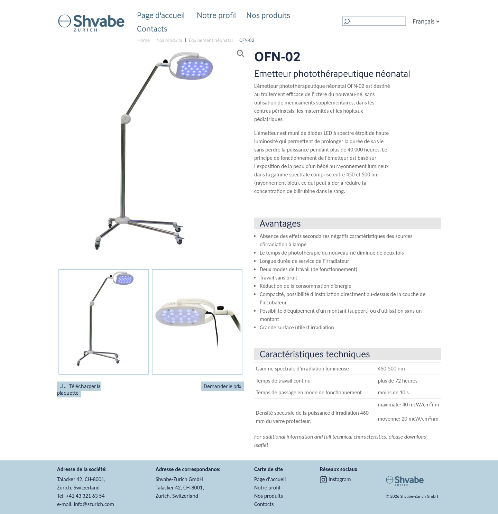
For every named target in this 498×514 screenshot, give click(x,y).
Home (143, 40)
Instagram (335, 479)
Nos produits (268, 16)
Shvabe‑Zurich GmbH (419, 496)
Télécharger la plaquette (79, 389)
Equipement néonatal (211, 40)
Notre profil (216, 16)
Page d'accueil (161, 15)
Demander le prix (222, 386)
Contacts (152, 28)
